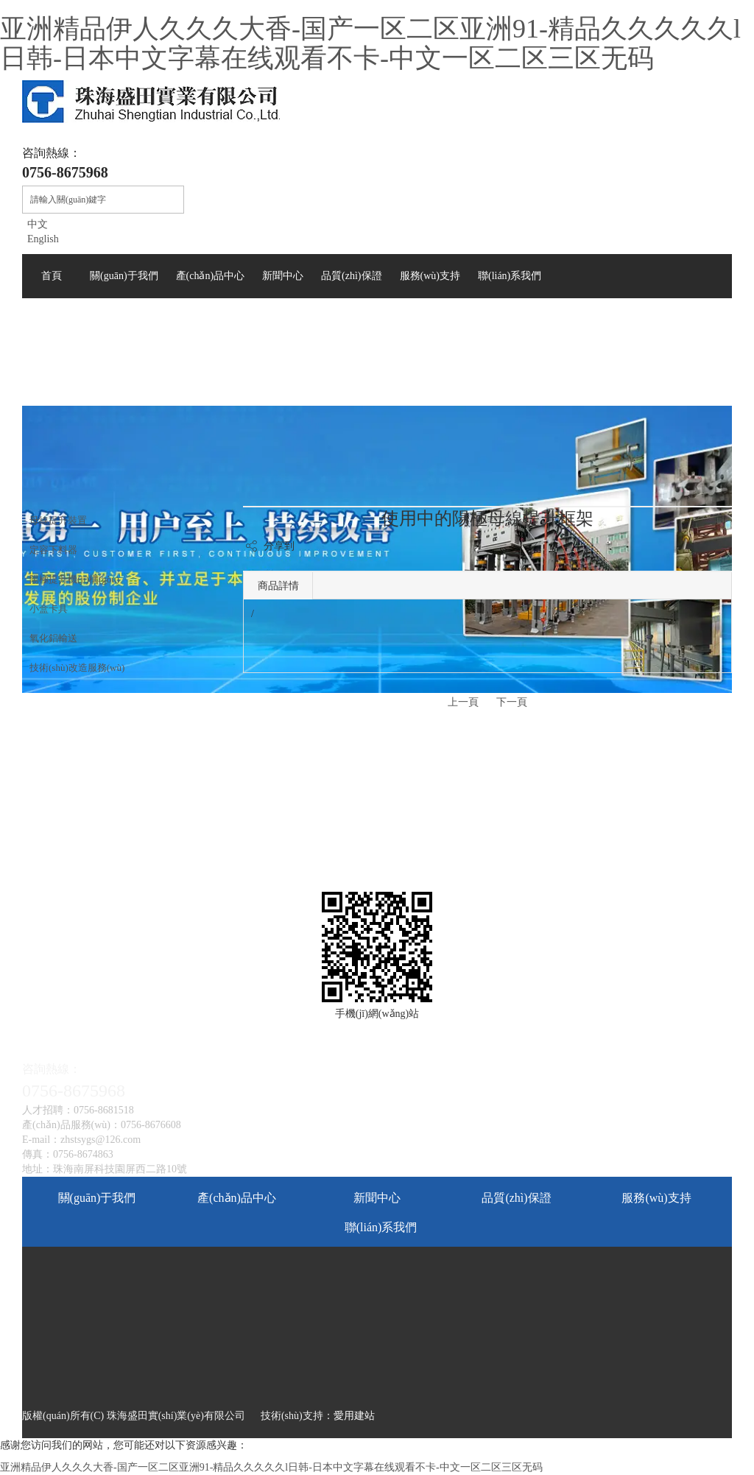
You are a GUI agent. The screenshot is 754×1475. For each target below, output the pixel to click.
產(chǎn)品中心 (236, 1197)
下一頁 (511, 702)
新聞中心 (377, 1197)
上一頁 (463, 702)
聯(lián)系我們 (381, 1227)
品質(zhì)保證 (516, 1197)
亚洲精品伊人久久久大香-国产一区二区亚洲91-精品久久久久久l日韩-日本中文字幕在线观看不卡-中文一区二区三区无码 (370, 43)
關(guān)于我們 (97, 1197)
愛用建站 (354, 1415)
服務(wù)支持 (656, 1197)
